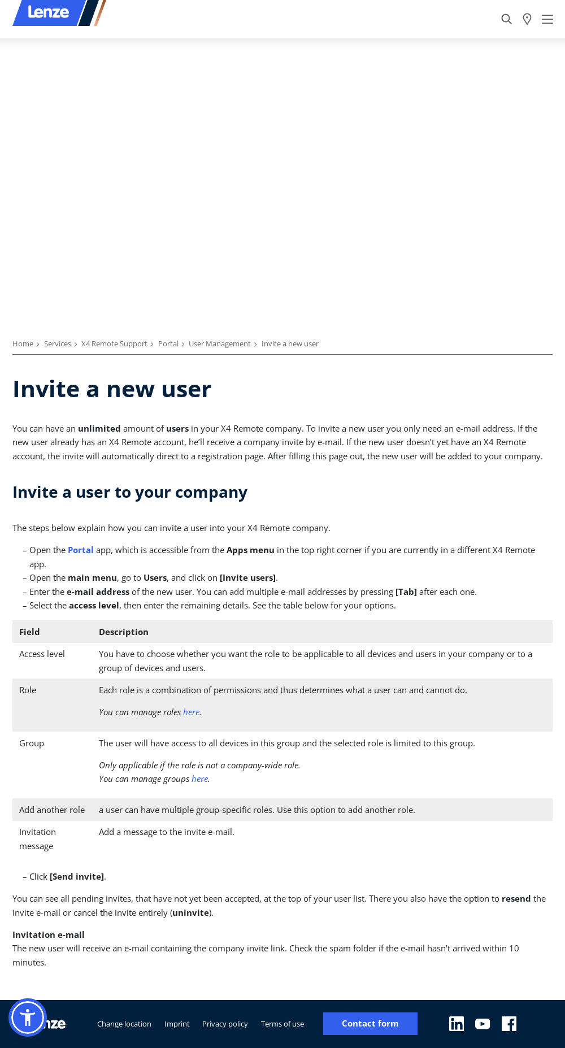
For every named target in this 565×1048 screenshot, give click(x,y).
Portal (168, 343)
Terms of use (282, 1024)
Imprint (177, 1024)
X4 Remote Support (114, 343)
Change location (124, 1024)
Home (22, 343)
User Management (220, 343)
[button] (27, 1017)
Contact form (370, 1023)
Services (57, 343)
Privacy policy (225, 1024)
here (191, 711)
